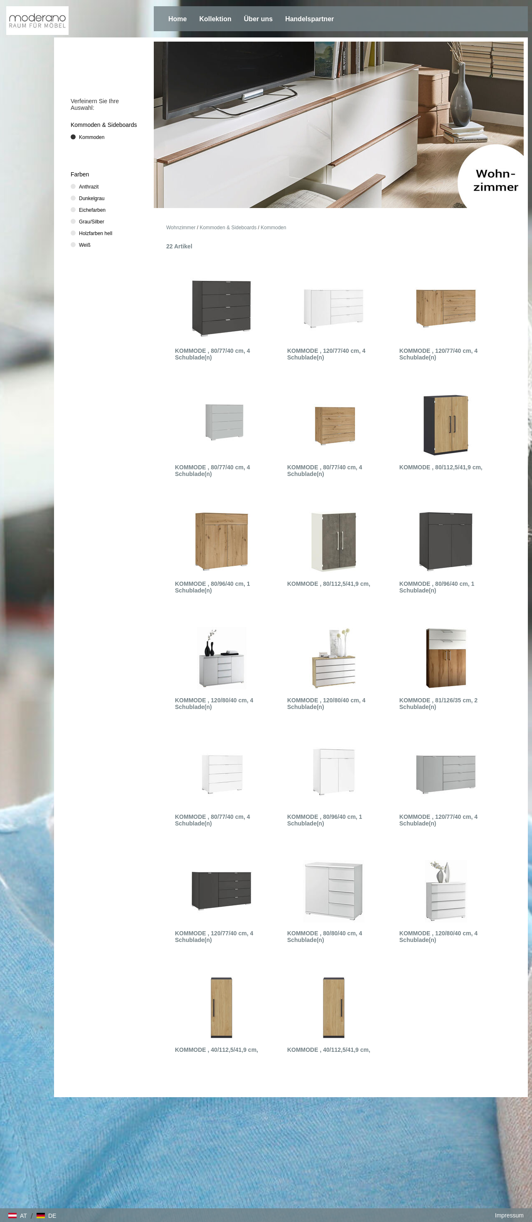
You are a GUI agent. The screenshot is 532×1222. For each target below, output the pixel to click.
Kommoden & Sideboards (228, 228)
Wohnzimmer (180, 228)
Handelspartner (309, 18)
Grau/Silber (91, 222)
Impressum (509, 1215)
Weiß (85, 245)
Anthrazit (89, 187)
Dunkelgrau (91, 198)
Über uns (258, 18)
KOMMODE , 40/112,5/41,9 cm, (216, 1049)
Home (177, 18)
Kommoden (273, 228)
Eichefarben (92, 210)
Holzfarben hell (95, 233)
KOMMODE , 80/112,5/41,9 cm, (441, 467)
